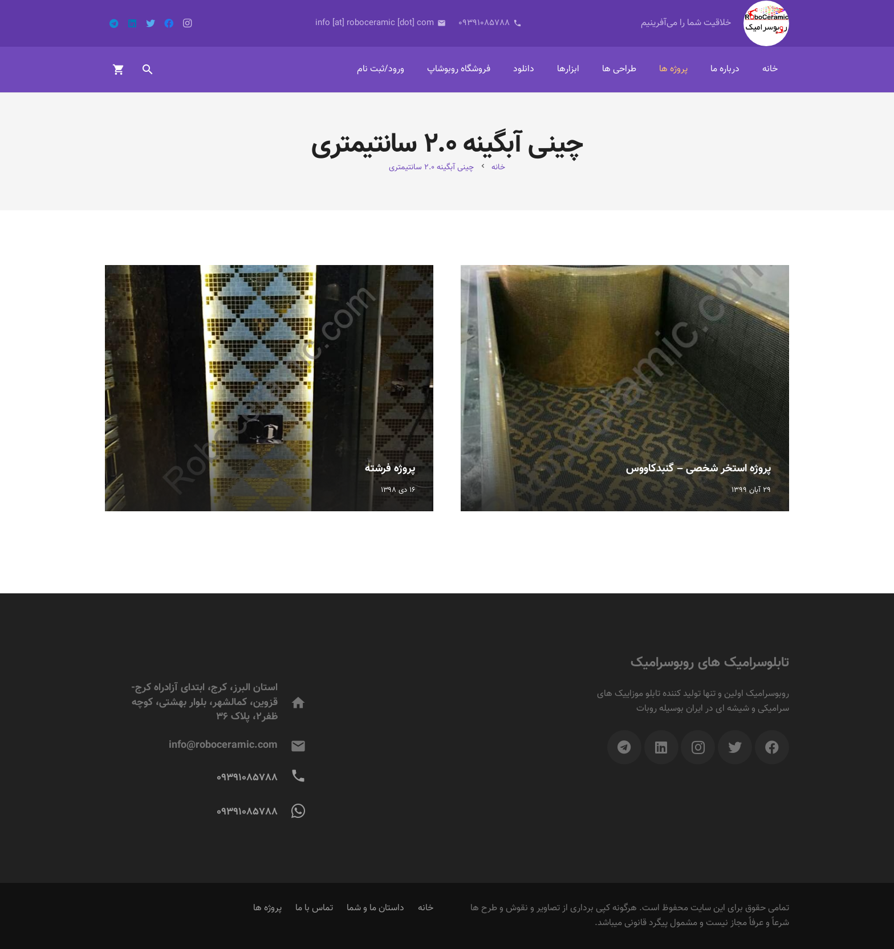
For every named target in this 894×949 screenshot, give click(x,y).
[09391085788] (292, 778)
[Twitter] (150, 23)
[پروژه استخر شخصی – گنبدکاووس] (625, 388)
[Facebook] (169, 23)
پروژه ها (267, 908)
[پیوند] (766, 23)
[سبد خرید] (118, 69)
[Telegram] (114, 23)
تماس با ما (314, 908)
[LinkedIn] (132, 23)
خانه (425, 908)
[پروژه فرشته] (269, 388)
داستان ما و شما (375, 908)
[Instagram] (187, 23)
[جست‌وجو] (147, 70)
